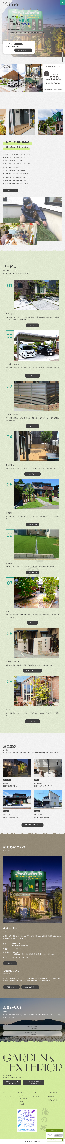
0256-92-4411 (17, 949)
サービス (21, 1093)
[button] (62, 2)
